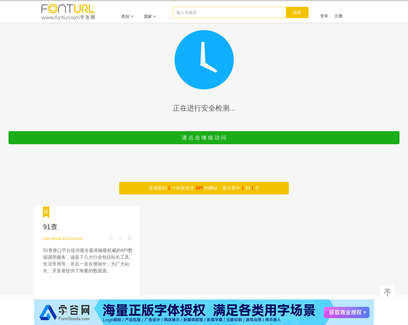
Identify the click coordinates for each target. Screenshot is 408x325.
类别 (127, 16)
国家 (150, 16)
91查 (50, 227)
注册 (339, 16)
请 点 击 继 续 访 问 (204, 138)
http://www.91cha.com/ (63, 238)
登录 (324, 16)
